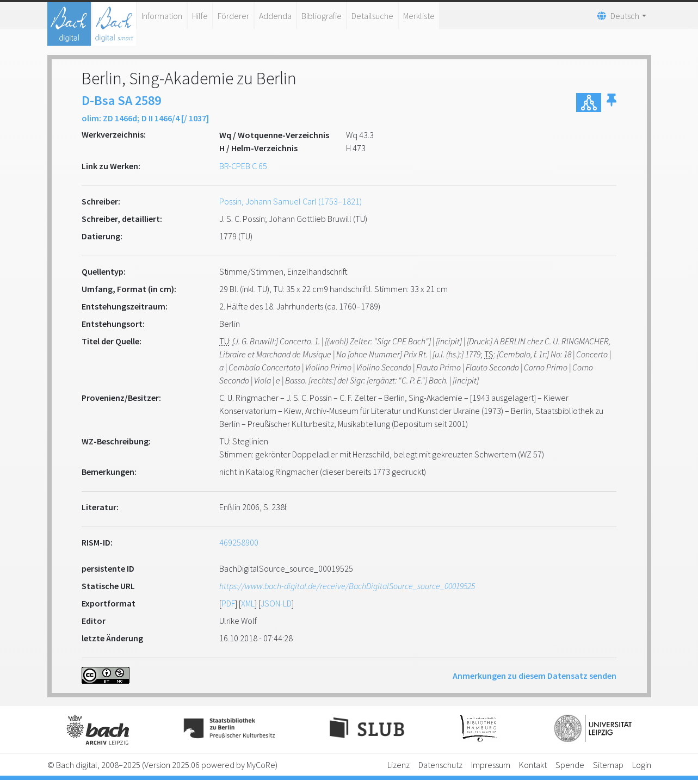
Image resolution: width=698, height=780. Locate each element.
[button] (611, 102)
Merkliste (419, 15)
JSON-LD (276, 603)
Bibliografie (321, 15)
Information (161, 15)
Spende (569, 764)
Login (641, 764)
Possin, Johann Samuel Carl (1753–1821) (290, 201)
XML (248, 603)
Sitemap (608, 764)
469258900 (238, 542)
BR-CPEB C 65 (243, 165)
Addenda (275, 15)
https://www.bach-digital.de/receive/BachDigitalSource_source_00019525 (347, 585)
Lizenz (398, 764)
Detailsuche (372, 15)
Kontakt (533, 764)
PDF (228, 603)
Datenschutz (440, 764)
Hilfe (200, 15)
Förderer (233, 15)
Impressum (490, 764)
